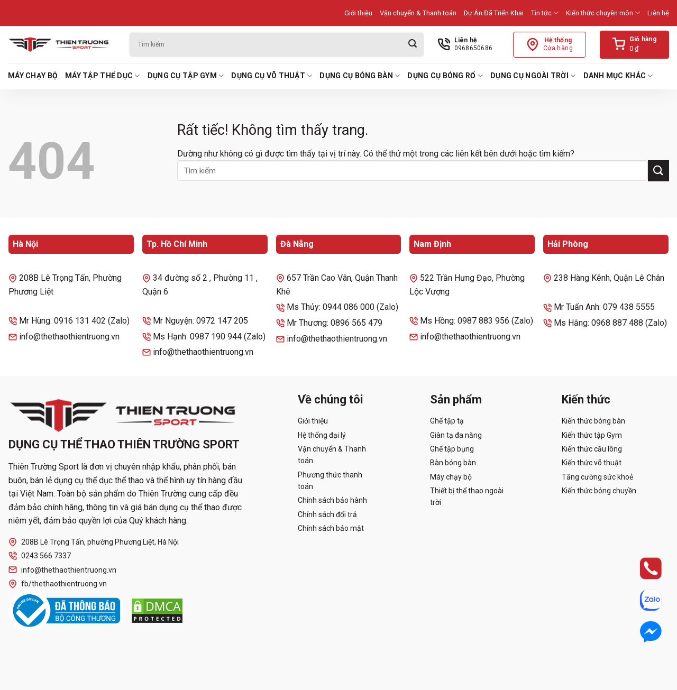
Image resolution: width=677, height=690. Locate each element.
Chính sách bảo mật (331, 528)
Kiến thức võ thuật (591, 462)
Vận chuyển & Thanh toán (418, 13)
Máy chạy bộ (33, 75)
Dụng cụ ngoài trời (533, 76)
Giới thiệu (358, 13)
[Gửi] (413, 44)
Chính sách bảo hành (332, 500)
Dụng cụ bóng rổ (445, 76)
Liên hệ (658, 13)
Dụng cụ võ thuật (271, 76)
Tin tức (545, 13)
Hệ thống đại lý (322, 435)
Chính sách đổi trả (327, 514)
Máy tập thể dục (102, 76)
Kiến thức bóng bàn (593, 421)
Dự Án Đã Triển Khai (494, 13)
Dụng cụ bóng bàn (359, 76)
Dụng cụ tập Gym (186, 76)
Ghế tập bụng (452, 449)
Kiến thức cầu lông (592, 449)
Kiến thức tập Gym (592, 435)
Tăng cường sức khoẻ (597, 477)
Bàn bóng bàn (453, 462)
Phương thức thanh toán (330, 481)
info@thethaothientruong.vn (62, 569)
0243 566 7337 (39, 555)
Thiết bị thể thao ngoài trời (467, 496)
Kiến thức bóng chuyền (599, 490)
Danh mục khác (618, 76)
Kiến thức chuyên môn (603, 13)
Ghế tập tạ (447, 421)
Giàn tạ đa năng (456, 435)
